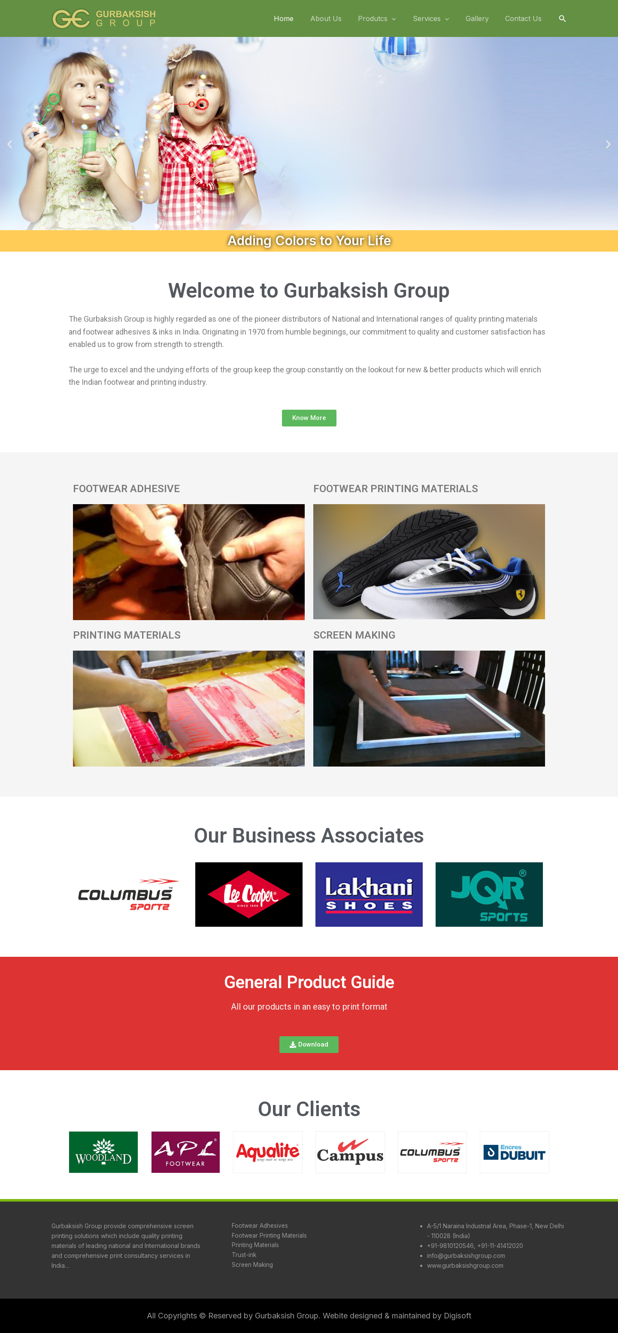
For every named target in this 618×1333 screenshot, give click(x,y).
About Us (338, 18)
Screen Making (251, 1265)
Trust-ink (242, 1255)
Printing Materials (254, 1245)
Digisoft (458, 1315)
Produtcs (387, 18)
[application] (402, 18)
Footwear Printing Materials (268, 1235)
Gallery (481, 18)
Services (438, 18)
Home (299, 18)
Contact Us (525, 18)
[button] (562, 18)
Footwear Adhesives (259, 1226)
